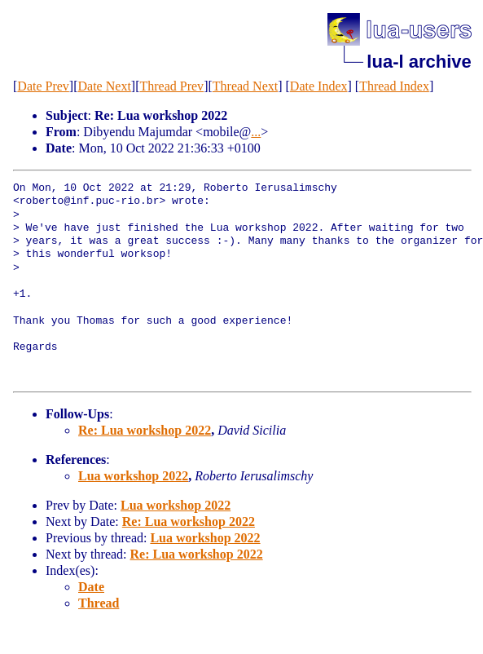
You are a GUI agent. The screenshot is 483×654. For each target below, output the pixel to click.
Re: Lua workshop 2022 (144, 430)
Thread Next (245, 86)
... (256, 132)
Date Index (319, 86)
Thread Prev (171, 86)
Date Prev (43, 86)
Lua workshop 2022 (133, 476)
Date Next (104, 86)
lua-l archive (419, 61)
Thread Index (394, 86)
